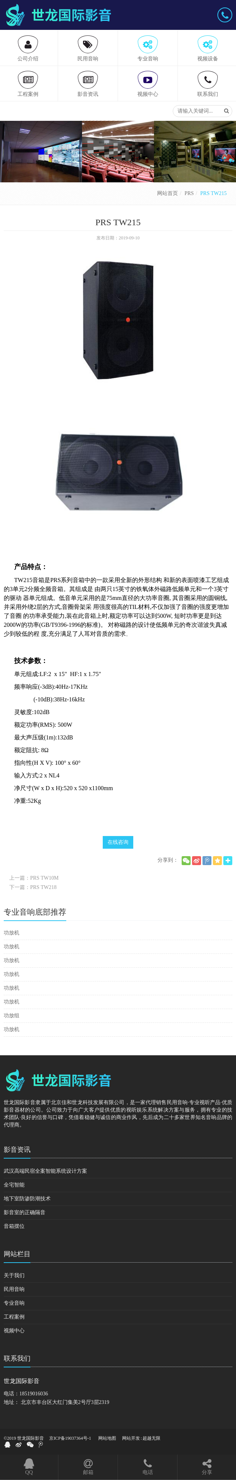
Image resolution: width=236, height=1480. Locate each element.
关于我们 (14, 1275)
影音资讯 (17, 1149)
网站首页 (167, 193)
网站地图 (107, 1438)
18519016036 (33, 1393)
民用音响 (14, 1289)
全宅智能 (14, 1185)
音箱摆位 (14, 1226)
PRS (189, 193)
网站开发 (131, 1438)
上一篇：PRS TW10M (33, 878)
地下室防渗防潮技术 (27, 1198)
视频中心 (14, 1330)
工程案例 (14, 1317)
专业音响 (14, 1303)
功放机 (11, 933)
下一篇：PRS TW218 (33, 887)
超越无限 (151, 1438)
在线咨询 (118, 842)
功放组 (11, 1015)
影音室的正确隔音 (24, 1212)
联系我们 (17, 1358)
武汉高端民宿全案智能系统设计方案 (45, 1171)
